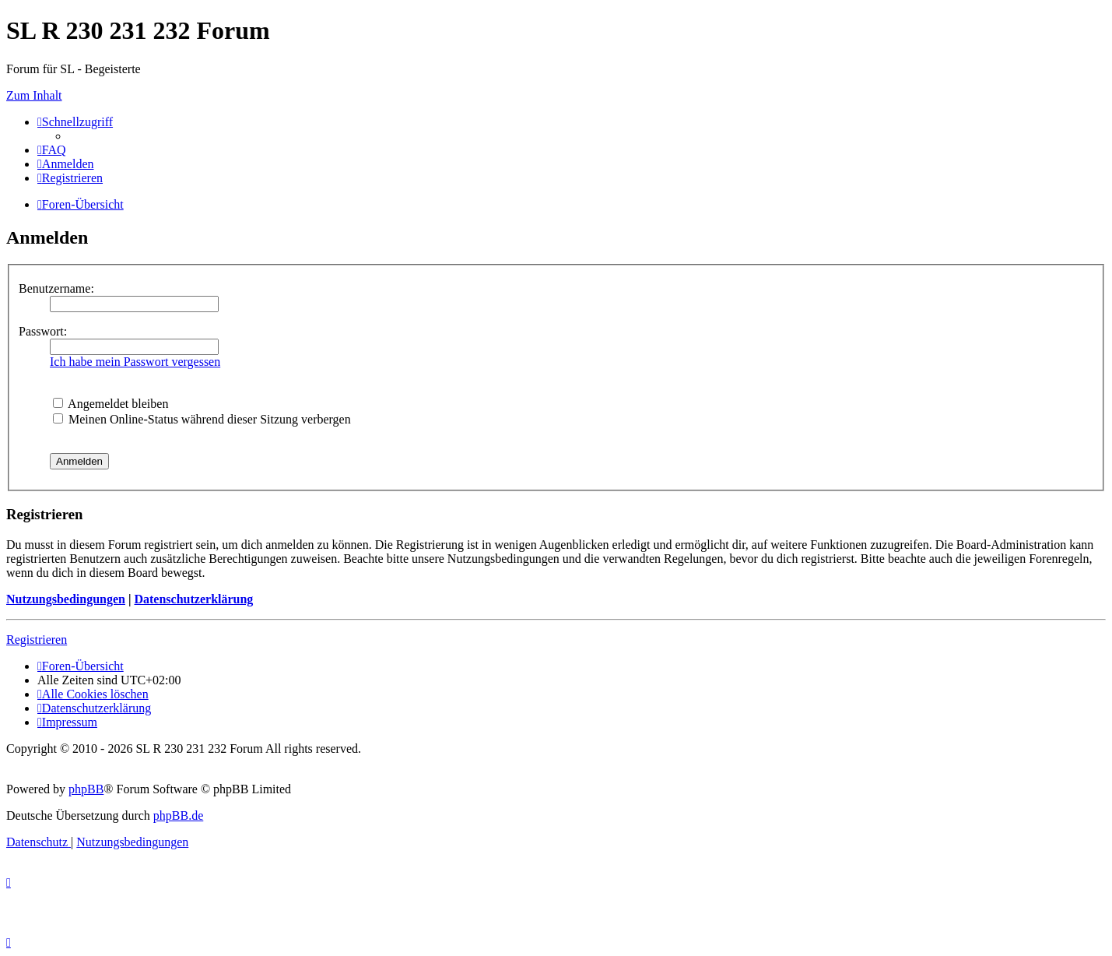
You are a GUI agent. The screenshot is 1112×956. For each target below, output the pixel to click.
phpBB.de (178, 815)
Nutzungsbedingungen (65, 599)
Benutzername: (56, 288)
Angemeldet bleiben (110, 403)
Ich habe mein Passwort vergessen (135, 361)
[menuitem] (51, 149)
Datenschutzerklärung (193, 599)
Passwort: (43, 331)
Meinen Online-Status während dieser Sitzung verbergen (202, 419)
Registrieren (36, 639)
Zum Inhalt (34, 95)
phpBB (85, 789)
